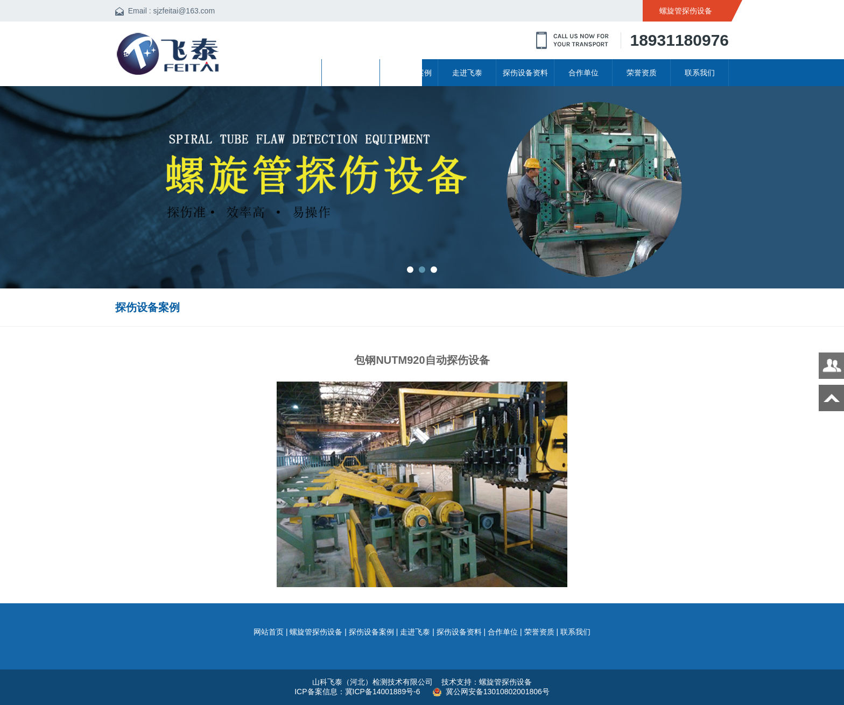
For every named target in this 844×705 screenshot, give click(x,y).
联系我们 (700, 72)
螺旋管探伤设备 (351, 72)
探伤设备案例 (409, 72)
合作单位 (583, 72)
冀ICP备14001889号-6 (384, 691)
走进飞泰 (467, 72)
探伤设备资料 (525, 72)
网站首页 (293, 72)
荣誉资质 (642, 72)
